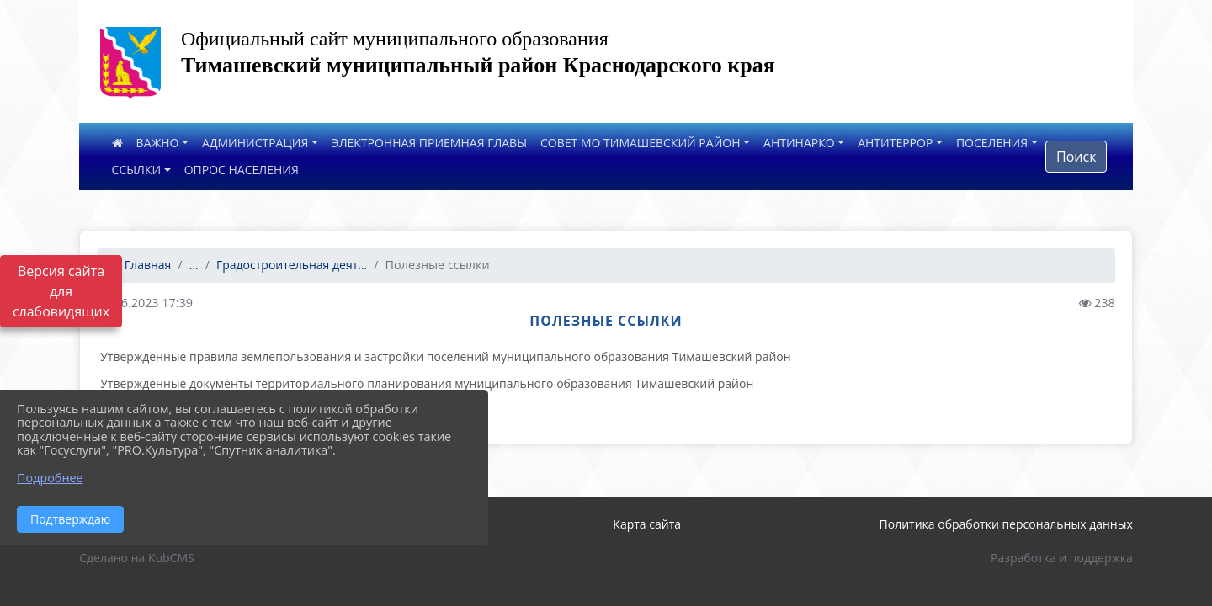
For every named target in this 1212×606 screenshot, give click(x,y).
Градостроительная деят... (291, 265)
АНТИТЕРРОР (895, 143)
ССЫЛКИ (137, 170)
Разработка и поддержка (1062, 558)
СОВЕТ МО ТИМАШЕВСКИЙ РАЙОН (640, 143)
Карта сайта (647, 524)
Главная (140, 265)
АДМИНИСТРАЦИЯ (255, 143)
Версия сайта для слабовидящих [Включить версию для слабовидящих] (61, 291)
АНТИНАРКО (799, 143)
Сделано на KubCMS (136, 558)
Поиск (1076, 156)
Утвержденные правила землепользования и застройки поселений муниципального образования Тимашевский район (445, 356)
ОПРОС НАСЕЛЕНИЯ (241, 170)
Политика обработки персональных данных (1006, 524)
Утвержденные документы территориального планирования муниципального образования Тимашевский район (426, 383)
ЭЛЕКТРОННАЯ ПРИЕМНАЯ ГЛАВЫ (429, 143)
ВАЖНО (157, 143)
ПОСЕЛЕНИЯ (992, 143)
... (194, 265)
